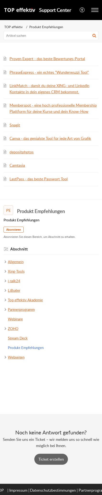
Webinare (15, 319)
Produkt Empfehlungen (26, 347)
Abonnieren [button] (13, 230)
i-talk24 (14, 280)
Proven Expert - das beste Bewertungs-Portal (47, 58)
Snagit (15, 125)
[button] (82, 10)
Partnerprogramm (21, 309)
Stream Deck (18, 338)
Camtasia (17, 165)
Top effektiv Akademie (25, 299)
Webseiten (16, 357)
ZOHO (13, 328)
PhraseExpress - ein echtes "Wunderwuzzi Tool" (49, 72)
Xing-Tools (16, 271)
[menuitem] (82, 10)
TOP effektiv (13, 27)
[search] (51, 35)
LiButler (14, 290)
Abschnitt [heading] (19, 249)
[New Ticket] (51, 459)
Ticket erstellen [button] (51, 459)
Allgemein (16, 261)
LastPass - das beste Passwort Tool (39, 179)
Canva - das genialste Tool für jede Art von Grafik (50, 138)
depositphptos (22, 152)
